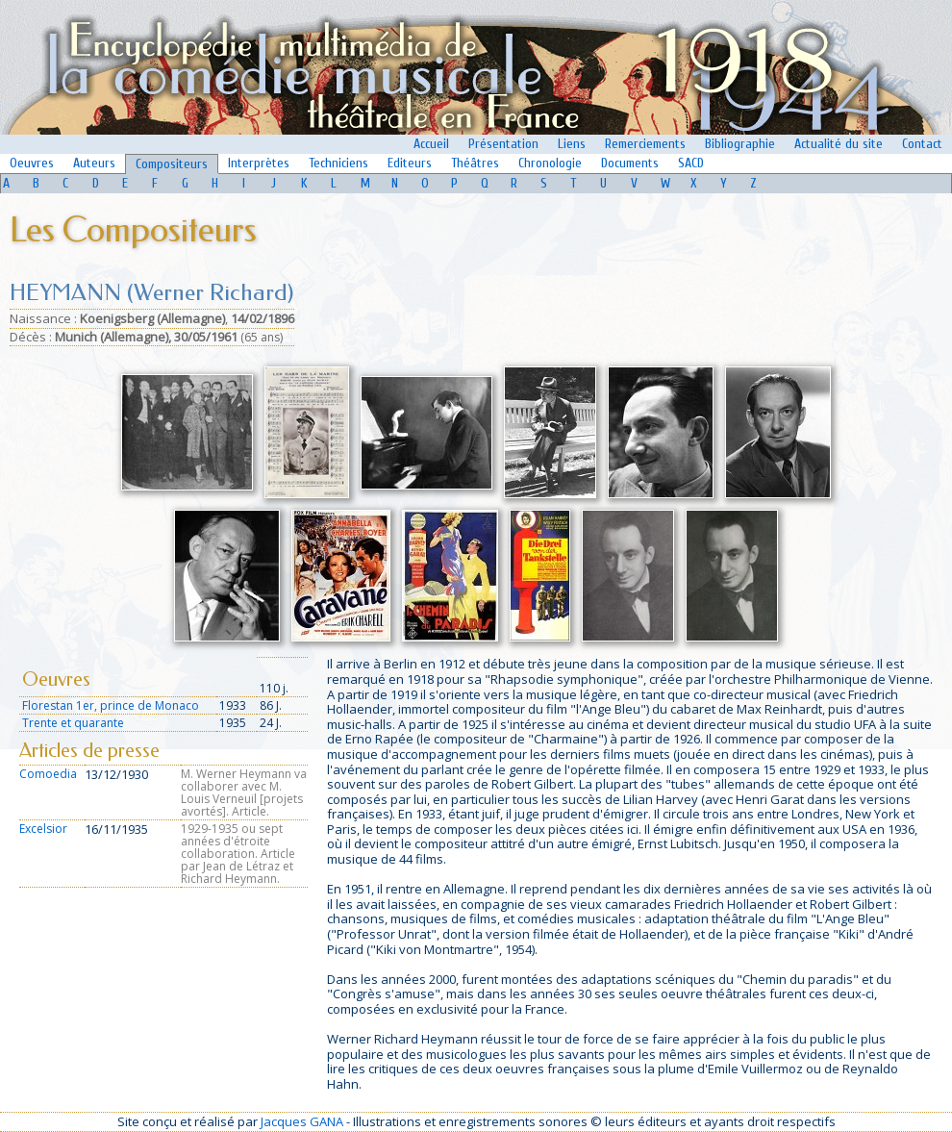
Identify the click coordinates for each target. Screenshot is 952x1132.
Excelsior (43, 828)
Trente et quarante (73, 723)
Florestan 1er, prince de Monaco (110, 705)
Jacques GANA (302, 1121)
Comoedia (48, 774)
